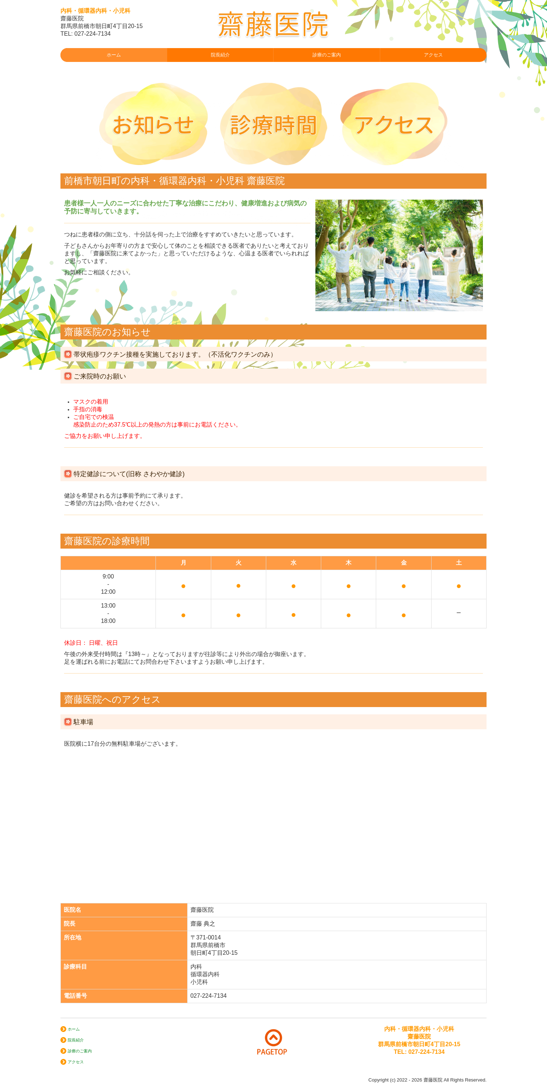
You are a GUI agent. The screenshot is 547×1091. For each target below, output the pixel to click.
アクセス (433, 55)
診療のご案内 (326, 55)
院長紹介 (220, 55)
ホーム (114, 55)
